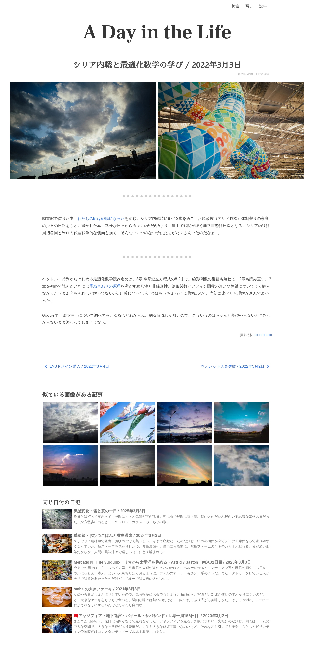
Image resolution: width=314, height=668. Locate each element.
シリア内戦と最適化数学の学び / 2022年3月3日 (157, 65)
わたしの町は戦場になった (101, 218)
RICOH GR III (263, 335)
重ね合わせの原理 (105, 286)
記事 (263, 6)
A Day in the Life (157, 32)
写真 (249, 6)
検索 (235, 6)
